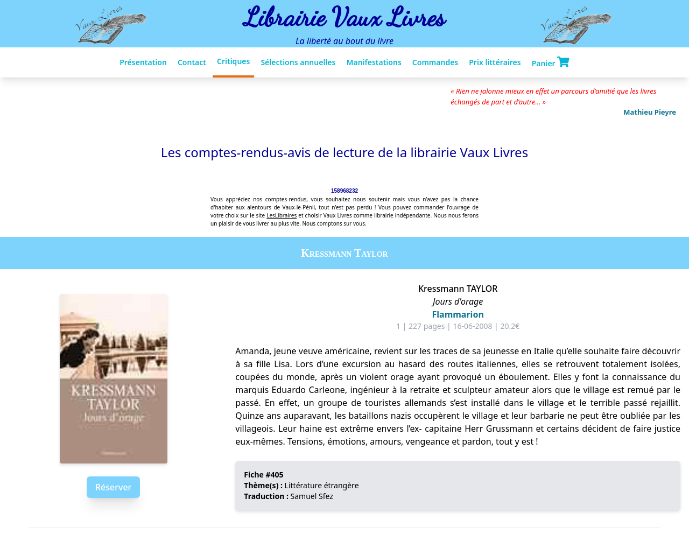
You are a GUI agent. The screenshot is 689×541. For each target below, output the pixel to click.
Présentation (143, 62)
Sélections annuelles (298, 62)
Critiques (233, 61)
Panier (551, 62)
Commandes (435, 62)
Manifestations (373, 62)
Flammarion (458, 314)
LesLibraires (281, 215)
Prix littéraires (495, 62)
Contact (192, 62)
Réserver (113, 487)
